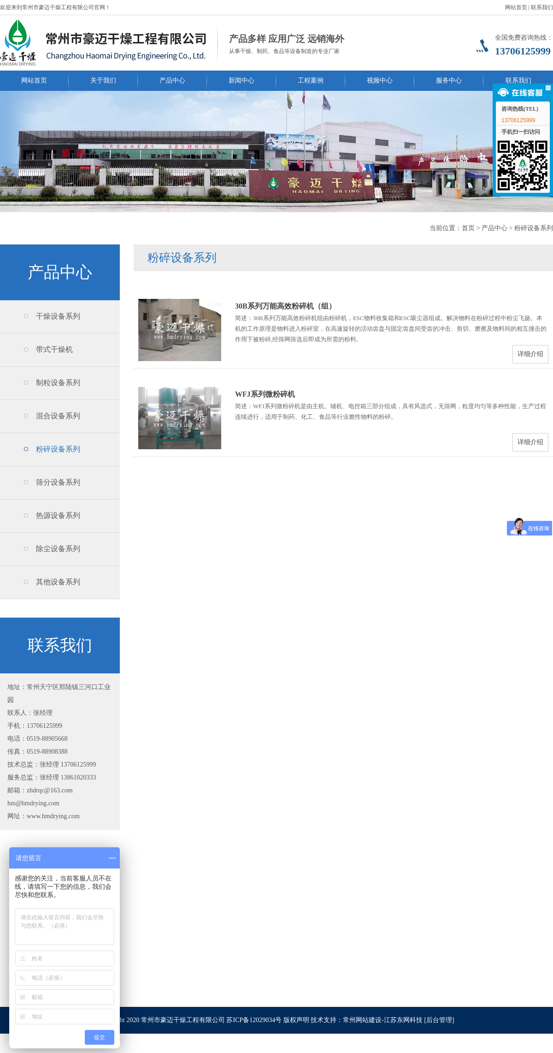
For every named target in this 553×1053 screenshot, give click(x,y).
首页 (468, 228)
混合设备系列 (58, 416)
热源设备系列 (58, 515)
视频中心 (380, 80)
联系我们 (542, 7)
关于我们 (103, 80)
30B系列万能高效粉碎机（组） (285, 306)
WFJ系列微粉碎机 (265, 394)
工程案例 (311, 80)
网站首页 (516, 7)
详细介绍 (530, 354)
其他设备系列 (58, 582)
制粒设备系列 (58, 383)
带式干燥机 (54, 349)
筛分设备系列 (58, 482)
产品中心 (172, 80)
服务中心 (449, 80)
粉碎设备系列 (533, 228)
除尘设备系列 (58, 549)
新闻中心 (241, 80)
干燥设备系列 (58, 316)
